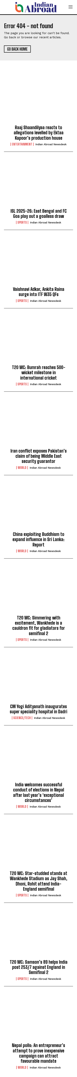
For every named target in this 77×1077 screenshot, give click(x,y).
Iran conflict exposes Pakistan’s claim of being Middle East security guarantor (39, 456)
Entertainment (22, 144)
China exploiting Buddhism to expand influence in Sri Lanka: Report (38, 539)
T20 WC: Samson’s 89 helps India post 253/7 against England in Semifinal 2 (38, 967)
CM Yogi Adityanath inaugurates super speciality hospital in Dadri (38, 709)
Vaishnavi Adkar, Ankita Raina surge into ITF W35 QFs (38, 292)
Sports (22, 222)
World (22, 467)
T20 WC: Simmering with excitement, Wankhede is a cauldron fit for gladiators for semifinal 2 (38, 625)
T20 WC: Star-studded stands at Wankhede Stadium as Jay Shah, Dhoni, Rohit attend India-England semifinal (38, 881)
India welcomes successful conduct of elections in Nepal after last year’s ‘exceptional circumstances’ (38, 792)
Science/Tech (22, 717)
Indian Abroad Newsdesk (50, 144)
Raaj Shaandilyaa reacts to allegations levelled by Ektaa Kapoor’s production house (39, 133)
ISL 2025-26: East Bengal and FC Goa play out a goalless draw (39, 213)
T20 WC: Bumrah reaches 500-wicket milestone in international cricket (38, 373)
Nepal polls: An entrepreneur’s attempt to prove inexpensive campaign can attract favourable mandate (38, 1053)
